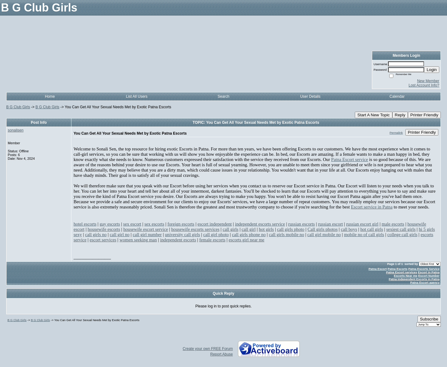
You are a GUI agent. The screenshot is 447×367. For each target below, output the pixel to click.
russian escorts (301, 224)
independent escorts (178, 239)
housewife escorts (104, 229)
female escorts (212, 239)
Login (432, 69)
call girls (230, 229)
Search (223, 96)
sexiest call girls (400, 229)
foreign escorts (180, 224)
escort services (103, 239)
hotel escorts (85, 224)
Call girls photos (323, 229)
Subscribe (429, 319)
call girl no (120, 234)
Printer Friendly (424, 115)
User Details (310, 96)
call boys (349, 229)
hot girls (266, 229)
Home (50, 96)
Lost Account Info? (424, 85)
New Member (428, 81)
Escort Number (429, 275)
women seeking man (138, 239)
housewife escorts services (195, 229)
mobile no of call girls (364, 234)
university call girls (182, 234)
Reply (400, 115)
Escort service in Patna (372, 206)
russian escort (330, 224)
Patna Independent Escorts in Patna (414, 279)
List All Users (136, 96)
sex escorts (154, 224)
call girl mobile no (324, 234)
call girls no (95, 234)
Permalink (396, 132)
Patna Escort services (401, 272)
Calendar (397, 96)
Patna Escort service (349, 159)
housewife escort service (145, 229)
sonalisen (16, 130)
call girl (248, 229)
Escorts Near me (406, 275)
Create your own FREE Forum (208, 349)
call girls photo (291, 229)
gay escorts (110, 224)
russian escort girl (362, 224)
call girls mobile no (286, 234)
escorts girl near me (246, 239)
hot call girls (371, 229)
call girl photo (216, 234)
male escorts (393, 224)
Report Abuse (221, 354)
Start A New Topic (373, 115)
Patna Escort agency (425, 282)
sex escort (132, 224)
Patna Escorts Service (424, 269)
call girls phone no (249, 234)
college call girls (402, 234)
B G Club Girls (18, 107)
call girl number (147, 234)
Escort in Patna (429, 272)
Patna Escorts (398, 269)
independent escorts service (260, 224)
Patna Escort (377, 269)
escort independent (214, 224)
